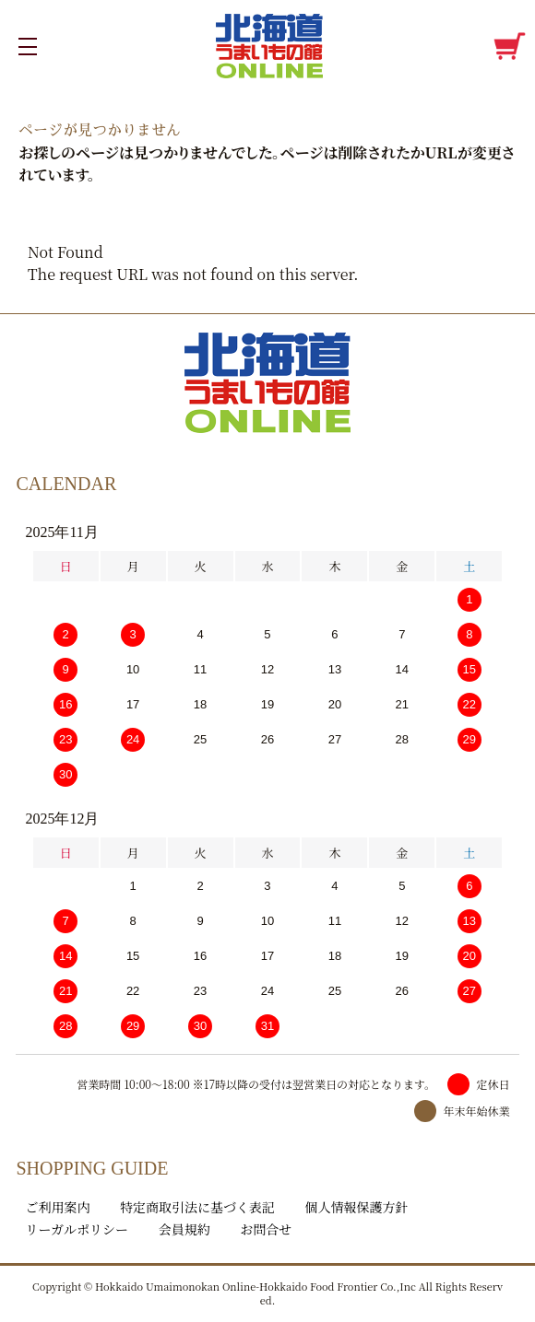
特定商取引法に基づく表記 (197, 1206)
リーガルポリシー (76, 1229)
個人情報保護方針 (357, 1206)
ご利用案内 (57, 1206)
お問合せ (265, 1229)
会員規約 (184, 1229)
